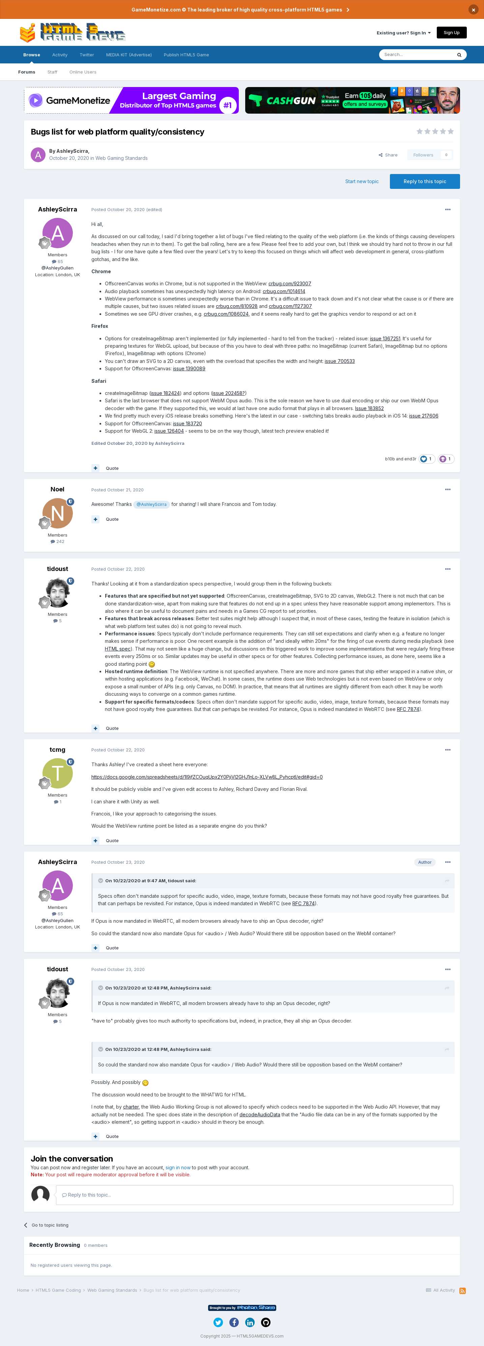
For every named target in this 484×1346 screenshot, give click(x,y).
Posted (118, 209)
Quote (112, 468)
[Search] (415, 54)
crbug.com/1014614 (284, 291)
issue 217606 (423, 416)
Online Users (82, 72)
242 (57, 541)
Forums (26, 72)
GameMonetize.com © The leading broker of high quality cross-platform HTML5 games (237, 9)
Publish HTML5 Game (186, 54)
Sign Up (452, 32)
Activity (59, 54)
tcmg (57, 749)
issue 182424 (165, 393)
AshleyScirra (72, 151)
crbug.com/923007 (289, 283)
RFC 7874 (408, 709)
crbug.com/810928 (237, 306)
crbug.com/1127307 (290, 306)
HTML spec (118, 649)
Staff (52, 72)
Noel (57, 489)
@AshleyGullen (57, 267)
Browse (31, 57)
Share (388, 154)
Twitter (87, 54)
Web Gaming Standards (121, 158)
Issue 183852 (369, 408)
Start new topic (362, 181)
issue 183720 (187, 423)
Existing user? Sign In (404, 32)
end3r (410, 458)
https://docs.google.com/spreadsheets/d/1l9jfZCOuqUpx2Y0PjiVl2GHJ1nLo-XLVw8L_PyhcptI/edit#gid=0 (207, 777)
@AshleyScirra (152, 504)
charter (131, 1107)
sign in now (178, 1167)
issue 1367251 (385, 338)
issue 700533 (340, 361)
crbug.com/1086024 (226, 314)
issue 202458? (228, 393)
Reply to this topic (425, 181)
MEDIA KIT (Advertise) (129, 54)
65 (57, 261)
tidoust (57, 568)
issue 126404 (169, 431)
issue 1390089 (189, 368)
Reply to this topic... (86, 1195)
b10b (390, 458)
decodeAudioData (259, 1114)
